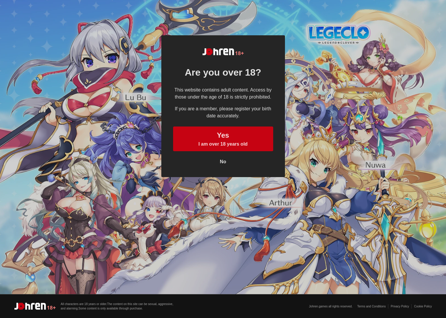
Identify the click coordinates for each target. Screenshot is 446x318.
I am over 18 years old (223, 138)
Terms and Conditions (371, 306)
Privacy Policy (400, 306)
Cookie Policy (423, 306)
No (223, 161)
